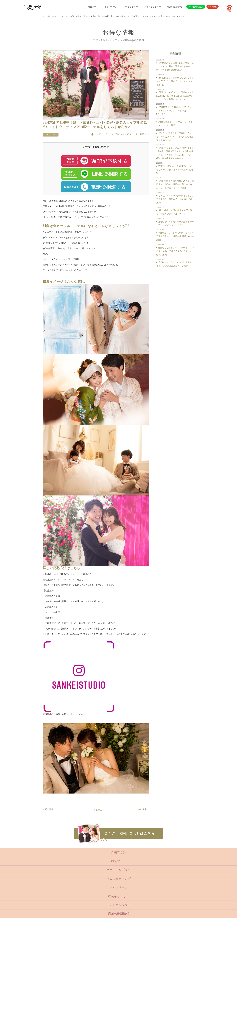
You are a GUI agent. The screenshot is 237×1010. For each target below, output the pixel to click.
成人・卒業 (83, 954)
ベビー (81, 943)
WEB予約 (212, 6)
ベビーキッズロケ (85, 962)
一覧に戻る (96, 810)
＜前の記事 (48, 809)
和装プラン (118, 861)
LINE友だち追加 (195, 6)
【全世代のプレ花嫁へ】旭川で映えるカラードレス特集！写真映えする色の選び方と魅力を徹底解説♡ (175, 66)
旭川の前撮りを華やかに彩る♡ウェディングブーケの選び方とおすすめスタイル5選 (175, 81)
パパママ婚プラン (118, 870)
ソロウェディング (118, 878)
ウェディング (62, 16)
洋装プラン (118, 852)
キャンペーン (110, 6)
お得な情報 (74, 16)
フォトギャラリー (152, 6)
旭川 (146, 134)
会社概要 (97, 973)
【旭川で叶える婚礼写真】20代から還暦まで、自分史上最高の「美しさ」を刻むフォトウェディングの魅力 (175, 184)
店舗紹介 (97, 965)
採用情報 (97, 976)
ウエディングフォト (103, 134)
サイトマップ (99, 980)
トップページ (48, 16)
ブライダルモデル (122, 134)
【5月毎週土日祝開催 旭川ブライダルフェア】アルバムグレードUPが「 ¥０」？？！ (174, 110)
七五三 (81, 947)
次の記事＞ (143, 809)
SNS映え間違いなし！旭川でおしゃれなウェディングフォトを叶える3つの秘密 (174, 169)
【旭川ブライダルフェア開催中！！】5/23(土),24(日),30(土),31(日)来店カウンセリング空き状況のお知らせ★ (175, 96)
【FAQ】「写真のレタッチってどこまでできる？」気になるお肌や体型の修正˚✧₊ (175, 199)
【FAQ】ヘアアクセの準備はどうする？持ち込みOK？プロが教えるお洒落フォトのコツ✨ (174, 136)
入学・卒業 (83, 951)
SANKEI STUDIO (116, 1005)
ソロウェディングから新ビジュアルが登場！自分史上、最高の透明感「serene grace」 (175, 236)
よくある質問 (99, 969)
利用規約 (97, 984)
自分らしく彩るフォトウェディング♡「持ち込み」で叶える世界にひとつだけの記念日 (175, 251)
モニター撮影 (137, 134)
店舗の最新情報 (174, 6)
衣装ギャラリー (130, 6)
